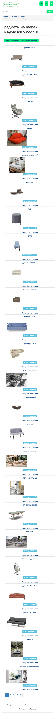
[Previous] (3, 695)
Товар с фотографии (30, 71)
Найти (50, 11)
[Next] (24, 695)
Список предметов (29, 40)
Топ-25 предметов (12, 40)
